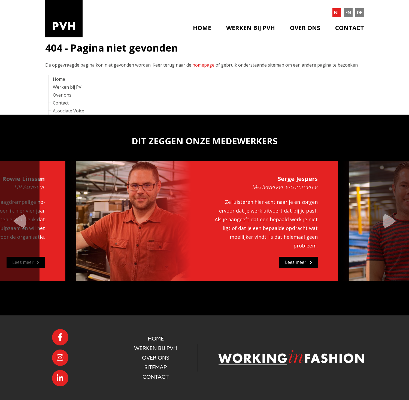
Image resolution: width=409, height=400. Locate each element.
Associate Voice (68, 111)
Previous (19, 221)
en (348, 13)
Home (202, 27)
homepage (203, 65)
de (359, 13)
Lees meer (25, 262)
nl (337, 13)
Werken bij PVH (250, 27)
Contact (349, 27)
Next (389, 221)
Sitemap (155, 367)
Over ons (305, 27)
